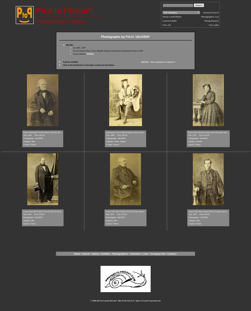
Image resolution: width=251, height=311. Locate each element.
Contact (171, 254)
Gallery (95, 254)
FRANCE (90, 54)
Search (86, 254)
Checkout (135, 254)
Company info (158, 254)
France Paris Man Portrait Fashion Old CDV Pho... (42, 133)
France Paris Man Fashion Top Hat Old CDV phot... (42, 212)
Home (77, 254)
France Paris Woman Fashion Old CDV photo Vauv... (208, 133)
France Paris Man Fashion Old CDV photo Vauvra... (125, 212)
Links (145, 254)
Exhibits (105, 254)
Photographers (120, 254)
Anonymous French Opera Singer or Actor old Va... (125, 133)
